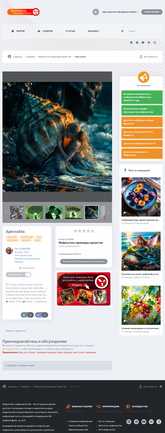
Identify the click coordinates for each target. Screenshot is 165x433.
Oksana (128, 223)
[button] (6, 212)
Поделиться (27, 268)
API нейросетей (107, 429)
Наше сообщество (78, 425)
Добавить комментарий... (20, 365)
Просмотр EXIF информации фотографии (84, 261)
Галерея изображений (80, 421)
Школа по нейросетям (110, 425)
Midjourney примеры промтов (81, 243)
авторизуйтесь (11, 349)
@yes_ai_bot (18, 420)
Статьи (70, 31)
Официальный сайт (79, 429)
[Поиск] (133, 31)
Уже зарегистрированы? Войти (120, 12)
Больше (94, 31)
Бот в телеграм (107, 421)
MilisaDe (26, 248)
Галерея (47, 31)
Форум (20, 31)
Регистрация (152, 12)
